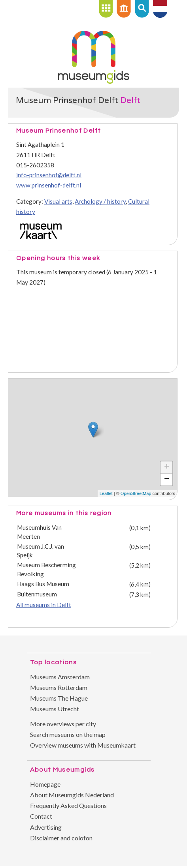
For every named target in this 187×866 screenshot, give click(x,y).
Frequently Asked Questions (68, 805)
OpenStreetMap (136, 493)
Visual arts (58, 201)
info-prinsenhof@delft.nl (48, 174)
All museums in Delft (43, 604)
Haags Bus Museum (43, 583)
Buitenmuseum (37, 594)
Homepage (45, 784)
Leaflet (106, 493)
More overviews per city (63, 723)
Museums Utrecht (54, 708)
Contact (41, 816)
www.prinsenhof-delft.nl (48, 185)
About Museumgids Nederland (72, 795)
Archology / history (100, 201)
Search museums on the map (68, 734)
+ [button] (166, 467)
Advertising (46, 827)
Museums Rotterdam (58, 687)
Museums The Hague (59, 698)
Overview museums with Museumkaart (83, 745)
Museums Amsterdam (60, 676)
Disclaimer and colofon (61, 838)
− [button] (166, 479)
